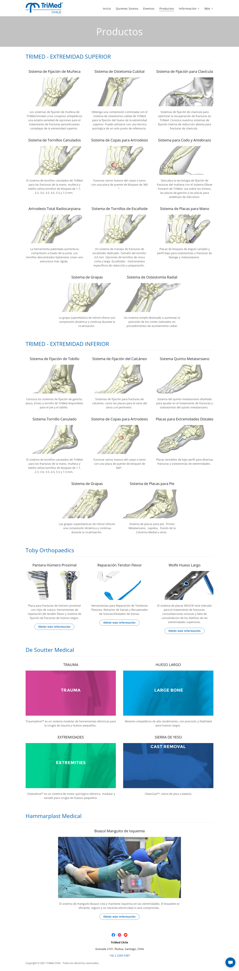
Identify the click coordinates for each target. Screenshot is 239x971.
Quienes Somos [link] (127, 8)
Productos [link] (166, 8)
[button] (189, 8)
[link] (44, 8)
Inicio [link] (107, 8)
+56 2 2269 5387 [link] (119, 955)
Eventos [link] (149, 8)
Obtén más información (54, 626)
